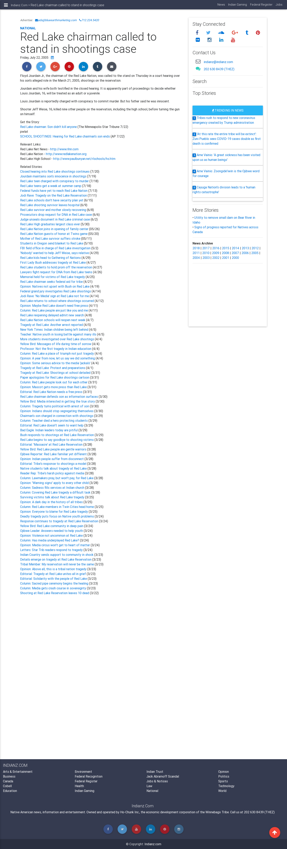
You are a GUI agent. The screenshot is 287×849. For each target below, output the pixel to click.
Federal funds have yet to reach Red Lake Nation (54, 191)
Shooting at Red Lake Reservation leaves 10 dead (55, 593)
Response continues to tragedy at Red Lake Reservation (59, 521)
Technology (226, 786)
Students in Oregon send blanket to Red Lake (52, 243)
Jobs (278, 6)
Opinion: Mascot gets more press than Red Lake (53, 387)
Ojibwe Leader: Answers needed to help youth (52, 531)
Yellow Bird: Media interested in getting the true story (58, 401)
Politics (223, 776)
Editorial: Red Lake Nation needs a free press (51, 392)
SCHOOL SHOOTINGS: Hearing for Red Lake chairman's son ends (65, 136)
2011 (196, 253)
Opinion (223, 772)
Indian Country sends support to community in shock (57, 555)
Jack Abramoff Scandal (162, 776)
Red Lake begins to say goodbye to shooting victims (57, 440)
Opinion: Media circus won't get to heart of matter (55, 545)
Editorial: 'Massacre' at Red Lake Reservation (51, 444)
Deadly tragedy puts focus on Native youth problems (57, 516)
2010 (205, 253)
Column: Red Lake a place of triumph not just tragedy (57, 353)
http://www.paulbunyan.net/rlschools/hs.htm (84, 159)
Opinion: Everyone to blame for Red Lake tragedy (54, 512)
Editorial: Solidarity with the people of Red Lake (54, 579)
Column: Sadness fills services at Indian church (52, 488)
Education (10, 791)
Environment (83, 772)
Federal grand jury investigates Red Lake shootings (56, 291)
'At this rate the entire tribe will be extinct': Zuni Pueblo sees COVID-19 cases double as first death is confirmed (227, 138)
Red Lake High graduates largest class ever (50, 224)
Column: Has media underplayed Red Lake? (50, 540)
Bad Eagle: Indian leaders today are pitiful (49, 430)
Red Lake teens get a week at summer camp (51, 186)
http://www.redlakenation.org (66, 154)
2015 (225, 248)
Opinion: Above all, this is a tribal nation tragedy (53, 569)
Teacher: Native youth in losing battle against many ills (58, 334)
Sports (223, 781)
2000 (235, 258)
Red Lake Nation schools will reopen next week (53, 320)
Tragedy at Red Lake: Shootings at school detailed (55, 373)
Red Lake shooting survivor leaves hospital (50, 205)
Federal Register (261, 6)
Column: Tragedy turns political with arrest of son (55, 406)
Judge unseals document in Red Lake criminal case (55, 219)
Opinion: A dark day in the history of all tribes (52, 502)
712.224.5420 (89, 20)
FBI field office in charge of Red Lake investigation (55, 248)
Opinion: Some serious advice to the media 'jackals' (55, 363)
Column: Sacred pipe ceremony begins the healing (54, 583)
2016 (215, 248)
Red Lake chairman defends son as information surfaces (59, 397)
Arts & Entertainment (17, 772)
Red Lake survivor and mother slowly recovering (53, 210)
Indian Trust (154, 772)
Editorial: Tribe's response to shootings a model (53, 464)
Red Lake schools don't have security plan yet (51, 200)
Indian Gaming (237, 6)
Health (79, 786)
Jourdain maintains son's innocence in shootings (53, 176)
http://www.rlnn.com (64, 149)
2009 (215, 253)
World (222, 791)
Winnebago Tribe (217, 812)
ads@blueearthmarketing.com (56, 20)
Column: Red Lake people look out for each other (54, 382)
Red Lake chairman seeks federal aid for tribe (52, 282)
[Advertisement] (101, 644)
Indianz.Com (19, 7)
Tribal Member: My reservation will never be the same (57, 564)
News (221, 6)
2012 (255, 248)
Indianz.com (152, 844)
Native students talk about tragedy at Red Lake (53, 468)
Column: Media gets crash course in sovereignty (53, 588)
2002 (215, 258)
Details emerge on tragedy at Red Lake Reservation (56, 559)
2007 (235, 253)
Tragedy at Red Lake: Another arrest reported (52, 325)
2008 (225, 253)
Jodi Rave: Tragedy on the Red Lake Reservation (54, 195)
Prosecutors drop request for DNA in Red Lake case (56, 215)
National (28, 28)
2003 (206, 258)
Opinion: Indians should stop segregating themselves (57, 411)
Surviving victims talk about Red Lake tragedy (52, 497)
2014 (235, 248)
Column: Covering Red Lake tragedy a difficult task (55, 492)
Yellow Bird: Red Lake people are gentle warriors (53, 449)
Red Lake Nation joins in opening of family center (54, 229)
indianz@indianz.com (218, 62)
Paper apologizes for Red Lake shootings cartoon (55, 377)
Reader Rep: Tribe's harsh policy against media (52, 473)
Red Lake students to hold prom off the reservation (56, 267)
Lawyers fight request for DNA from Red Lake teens (56, 272)
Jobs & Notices (157, 781)
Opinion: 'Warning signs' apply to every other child (54, 483)
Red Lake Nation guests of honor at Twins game (53, 234)
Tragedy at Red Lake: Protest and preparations (53, 368)
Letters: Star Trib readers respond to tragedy (52, 550)
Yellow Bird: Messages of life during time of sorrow (56, 344)
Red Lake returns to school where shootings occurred (57, 301)
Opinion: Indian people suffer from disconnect (52, 459)
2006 (245, 253)
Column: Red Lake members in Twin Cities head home (57, 507)
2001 (225, 258)
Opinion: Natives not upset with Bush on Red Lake (55, 286)
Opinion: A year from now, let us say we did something (58, 358)
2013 (245, 248)
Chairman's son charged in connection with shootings (57, 416)
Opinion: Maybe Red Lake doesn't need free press (54, 306)
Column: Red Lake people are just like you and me (54, 310)
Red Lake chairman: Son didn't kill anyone (49, 127)
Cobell (7, 786)
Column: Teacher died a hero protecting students (54, 421)
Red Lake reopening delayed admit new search (52, 315)
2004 (196, 258)
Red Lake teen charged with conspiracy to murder (54, 181)
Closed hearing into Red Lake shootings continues (55, 171)
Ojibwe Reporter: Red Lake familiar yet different (53, 454)
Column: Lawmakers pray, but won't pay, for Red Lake (57, 478)
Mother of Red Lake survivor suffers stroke (50, 238)
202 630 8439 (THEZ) (219, 69)
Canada (8, 781)
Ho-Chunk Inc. (129, 812)
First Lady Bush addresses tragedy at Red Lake (53, 262)
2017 (206, 248)
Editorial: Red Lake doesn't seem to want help (52, 425)
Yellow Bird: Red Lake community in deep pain (52, 526)
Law (149, 786)
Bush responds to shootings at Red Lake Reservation (57, 435)
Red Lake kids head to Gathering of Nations (51, 258)
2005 (254, 253)
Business (9, 776)
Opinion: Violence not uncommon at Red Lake (52, 535)
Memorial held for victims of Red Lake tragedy (53, 277)
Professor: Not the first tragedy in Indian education (56, 349)
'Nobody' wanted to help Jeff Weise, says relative (55, 253)
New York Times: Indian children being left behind (54, 329)
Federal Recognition (88, 776)
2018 (196, 248)
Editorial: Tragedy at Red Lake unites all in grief (53, 574)
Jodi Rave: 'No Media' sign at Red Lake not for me (55, 296)
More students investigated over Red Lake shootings (57, 339)
